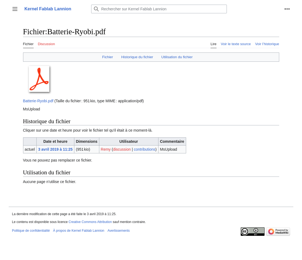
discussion (122, 149)
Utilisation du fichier (177, 57)
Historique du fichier (137, 57)
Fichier (107, 57)
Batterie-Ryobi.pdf (38, 101)
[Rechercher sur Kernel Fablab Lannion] (159, 9)
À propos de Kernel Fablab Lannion (78, 231)
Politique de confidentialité (31, 231)
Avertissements (118, 231)
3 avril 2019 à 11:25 (55, 149)
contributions (144, 149)
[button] (15, 9)
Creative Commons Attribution (90, 222)
